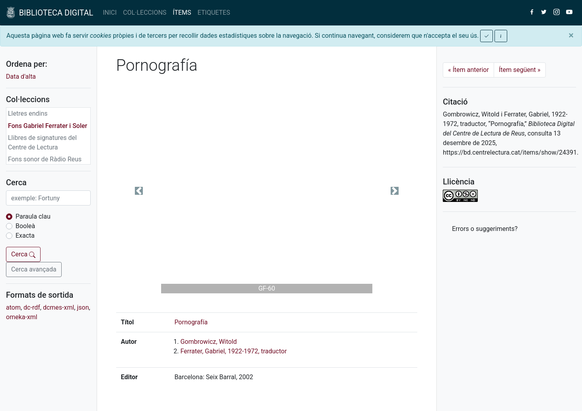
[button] (139, 190)
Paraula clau (33, 216)
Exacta (25, 235)
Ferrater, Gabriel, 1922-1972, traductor (233, 351)
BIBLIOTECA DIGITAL (49, 13)
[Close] (571, 35)
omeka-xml (21, 317)
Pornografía (191, 322)
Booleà (25, 226)
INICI (110, 12)
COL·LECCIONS (144, 12)
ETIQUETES (214, 12)
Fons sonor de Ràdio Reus (45, 159)
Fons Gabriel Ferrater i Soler (47, 126)
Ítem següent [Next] (520, 70)
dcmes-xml (58, 307)
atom (13, 307)
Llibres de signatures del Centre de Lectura (42, 142)
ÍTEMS (182, 12)
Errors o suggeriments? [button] (485, 229)
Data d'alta (21, 76)
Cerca (23, 254)
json (83, 307)
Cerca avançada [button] (33, 269)
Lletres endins (28, 113)
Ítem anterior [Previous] (468, 70)
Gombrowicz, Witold (208, 341)
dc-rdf (31, 307)
